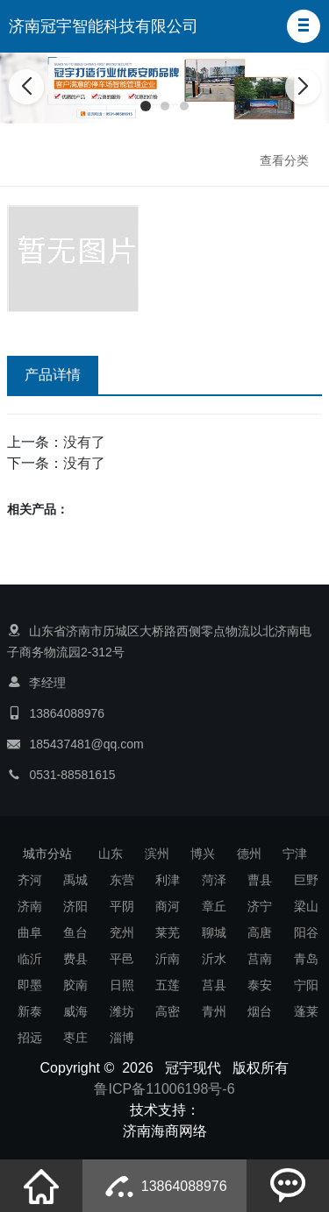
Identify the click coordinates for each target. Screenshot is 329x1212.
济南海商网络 (165, 1130)
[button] (303, 26)
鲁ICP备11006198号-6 (164, 1088)
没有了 (84, 442)
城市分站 (47, 854)
